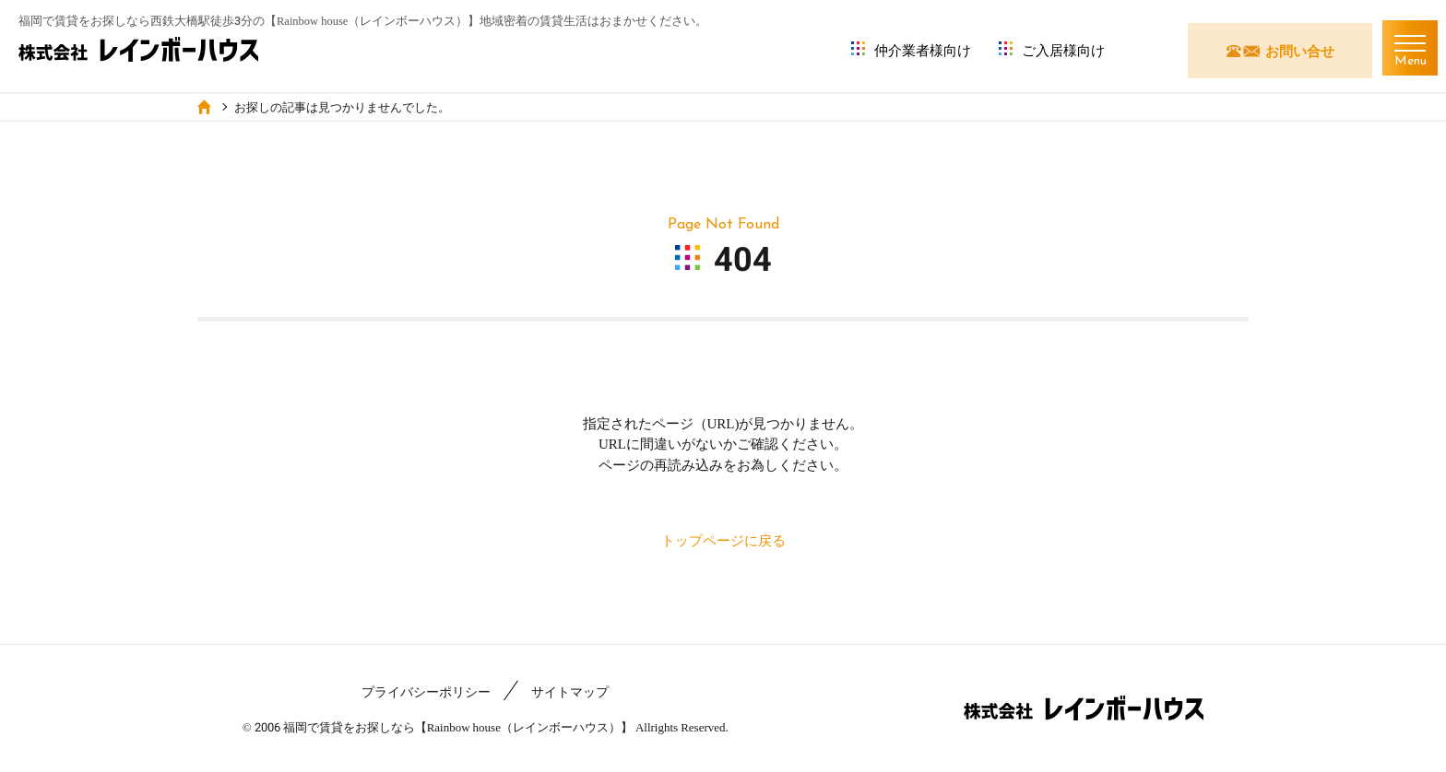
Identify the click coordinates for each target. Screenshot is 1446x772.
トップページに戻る (723, 540)
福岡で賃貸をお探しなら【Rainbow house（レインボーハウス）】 (458, 727)
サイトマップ (570, 691)
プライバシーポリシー (426, 691)
